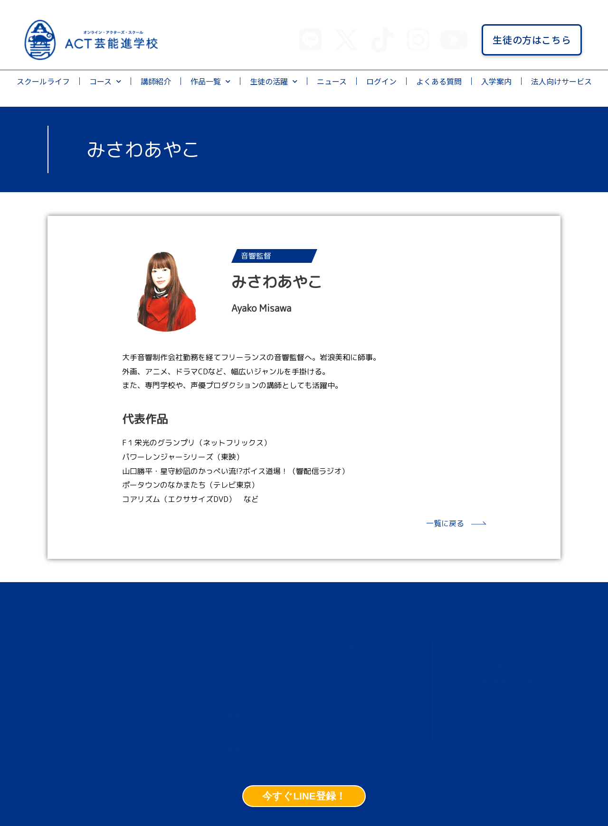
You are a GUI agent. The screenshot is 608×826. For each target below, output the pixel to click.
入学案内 (496, 81)
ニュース (332, 81)
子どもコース (246, 699)
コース (105, 81)
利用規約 (493, 664)
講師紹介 (156, 81)
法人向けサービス (561, 81)
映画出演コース (249, 716)
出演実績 (347, 647)
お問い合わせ (354, 716)
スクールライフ (43, 81)
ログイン (381, 81)
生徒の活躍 (273, 81)
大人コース (242, 682)
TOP (233, 647)
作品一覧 (210, 81)
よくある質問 (439, 81)
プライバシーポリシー (513, 647)
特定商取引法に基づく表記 (513, 686)
